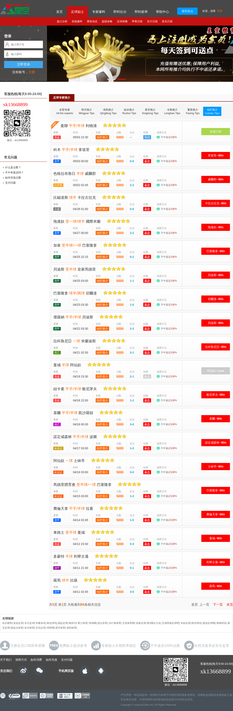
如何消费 (36, 659)
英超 (57, 137)
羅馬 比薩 (65, 580)
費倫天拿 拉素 (73, 509)
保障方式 (21, 659)
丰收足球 (185, 623)
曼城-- (215, 538)
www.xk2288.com (143, 704)
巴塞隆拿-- (215, 251)
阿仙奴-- (215, 370)
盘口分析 (62, 21)
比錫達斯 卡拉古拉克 (74, 197)
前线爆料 (77, 21)
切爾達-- (216, 299)
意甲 (57, 161)
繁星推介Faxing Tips (192, 111)
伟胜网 (50, 627)
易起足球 (63, 623)
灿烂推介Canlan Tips (212, 111)
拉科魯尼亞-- (215, 346)
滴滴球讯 (221, 623)
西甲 (57, 256)
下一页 (216, 604)
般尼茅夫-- (215, 394)
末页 (228, 604)
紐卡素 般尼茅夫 (75, 389)
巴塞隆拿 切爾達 (75, 293)
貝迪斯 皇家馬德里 (74, 269)
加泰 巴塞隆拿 (75, 245)
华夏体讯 (40, 623)
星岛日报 (167, 21)
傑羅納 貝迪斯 (73, 317)
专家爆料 (98, 11)
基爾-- (215, 418)
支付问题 (10, 182)
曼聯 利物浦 (78, 126)
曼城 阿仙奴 (67, 365)
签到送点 (187, 11)
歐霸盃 (58, 448)
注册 (31, 72)
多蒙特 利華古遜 (70, 556)
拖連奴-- (216, 227)
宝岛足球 (40, 627)
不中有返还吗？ (14, 172)
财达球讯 (52, 623)
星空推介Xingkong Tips (150, 111)
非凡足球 (29, 623)
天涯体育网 (128, 623)
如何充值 (51, 659)
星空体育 (60, 627)
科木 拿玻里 (71, 150)
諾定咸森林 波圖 (75, 437)
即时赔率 (141, 11)
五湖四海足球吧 (170, 623)
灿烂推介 (102, 137)
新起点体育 (17, 627)
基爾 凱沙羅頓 (73, 413)
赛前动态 (92, 21)
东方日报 (152, 21)
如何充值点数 (13, 177)
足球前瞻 (122, 21)
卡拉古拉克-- (215, 203)
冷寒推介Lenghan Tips (172, 111)
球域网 (92, 623)
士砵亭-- (216, 466)
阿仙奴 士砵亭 (69, 461)
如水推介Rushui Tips (129, 111)
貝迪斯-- (216, 275)
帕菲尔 (72, 623)
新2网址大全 (154, 623)
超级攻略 (107, 21)
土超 (57, 209)
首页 (59, 11)
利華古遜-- (215, 562)
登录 (219, 10)
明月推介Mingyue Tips (86, 111)
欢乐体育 (29, 627)
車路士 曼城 (69, 532)
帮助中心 (162, 11)
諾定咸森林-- (215, 442)
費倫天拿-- (215, 514)
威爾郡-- (216, 179)
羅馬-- (215, 586)
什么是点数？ (13, 167)
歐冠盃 (58, 472)
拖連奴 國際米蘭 (77, 221)
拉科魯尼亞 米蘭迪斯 (74, 341)
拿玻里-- (216, 155)
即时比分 (120, 11)
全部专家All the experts (64, 111)
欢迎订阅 (215, 131)
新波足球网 (209, 623)
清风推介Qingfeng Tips (108, 111)
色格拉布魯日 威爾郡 (74, 174)
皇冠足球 (18, 623)
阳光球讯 (196, 623)
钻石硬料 (7, 623)
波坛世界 (102, 623)
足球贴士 (77, 11)
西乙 (57, 352)
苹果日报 (137, 21)
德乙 (57, 424)
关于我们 (5, 659)
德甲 (57, 567)
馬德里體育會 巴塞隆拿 (82, 485)
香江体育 (82, 623)
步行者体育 (115, 623)
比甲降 (58, 185)
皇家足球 (141, 623)
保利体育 (71, 627)
